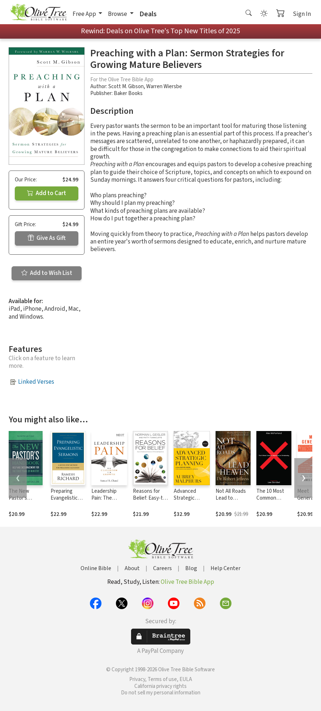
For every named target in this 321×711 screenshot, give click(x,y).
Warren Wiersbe (164, 86)
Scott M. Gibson (126, 86)
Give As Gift (47, 238)
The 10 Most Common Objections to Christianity (271, 501)
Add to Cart (46, 193)
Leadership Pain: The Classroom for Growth (106, 501)
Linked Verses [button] (36, 382)
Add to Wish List (46, 273)
